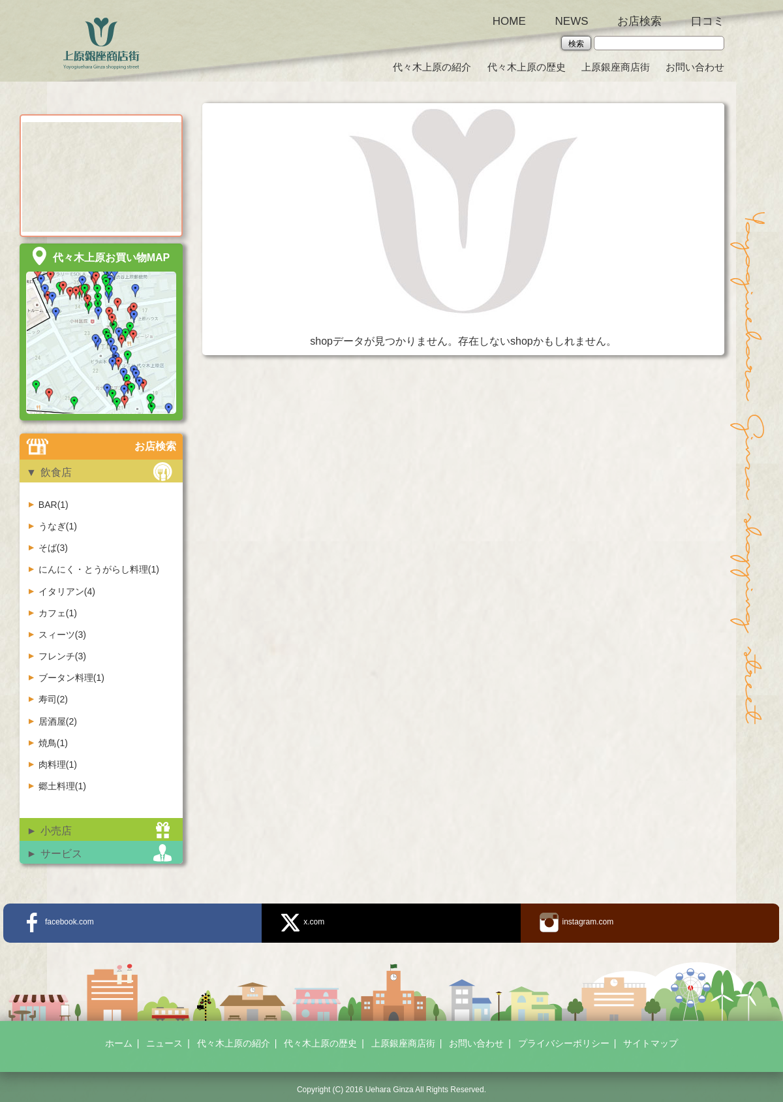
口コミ (707, 21)
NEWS (572, 21)
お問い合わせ (695, 66)
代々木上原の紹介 (432, 66)
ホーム (118, 1043)
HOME (509, 21)
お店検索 (639, 21)
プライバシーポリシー (563, 1043)
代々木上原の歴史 (526, 66)
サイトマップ (650, 1043)
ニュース (164, 1043)
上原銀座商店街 (615, 66)
